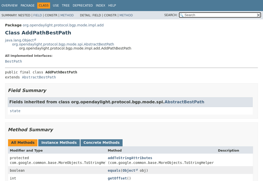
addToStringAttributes (130, 158)
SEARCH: (171, 15)
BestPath (13, 61)
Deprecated (83, 5)
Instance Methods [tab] (59, 143)
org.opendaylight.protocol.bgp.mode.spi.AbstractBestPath (63, 44)
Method (67, 15)
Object (129, 170)
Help (112, 5)
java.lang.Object (19, 40)
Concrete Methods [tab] (102, 143)
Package (27, 5)
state (15, 111)
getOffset (117, 178)
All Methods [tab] (22, 143)
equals (114, 170)
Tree (66, 5)
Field (37, 15)
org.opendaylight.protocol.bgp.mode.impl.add (63, 25)
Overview (10, 5)
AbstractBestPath (39, 77)
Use (56, 5)
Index (100, 5)
